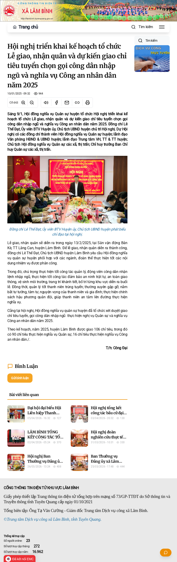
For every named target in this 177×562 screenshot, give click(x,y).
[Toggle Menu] (162, 27)
